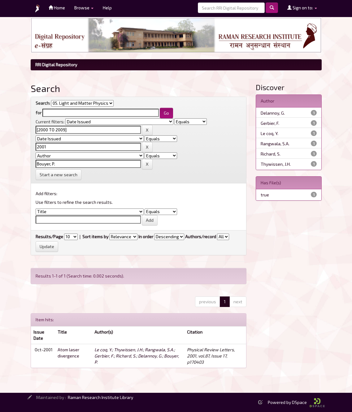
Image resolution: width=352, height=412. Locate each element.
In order (145, 236)
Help (107, 7)
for (38, 112)
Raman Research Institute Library (100, 397)
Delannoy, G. (150, 355)
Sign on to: (302, 7)
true (265, 194)
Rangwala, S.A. (159, 349)
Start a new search (58, 174)
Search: (43, 103)
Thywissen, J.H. (128, 349)
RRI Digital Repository (56, 64)
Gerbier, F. (104, 355)
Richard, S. (126, 355)
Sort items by (95, 236)
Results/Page (49, 236)
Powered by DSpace (296, 402)
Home (57, 7)
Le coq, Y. (103, 349)
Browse (83, 7)
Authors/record (200, 236)
